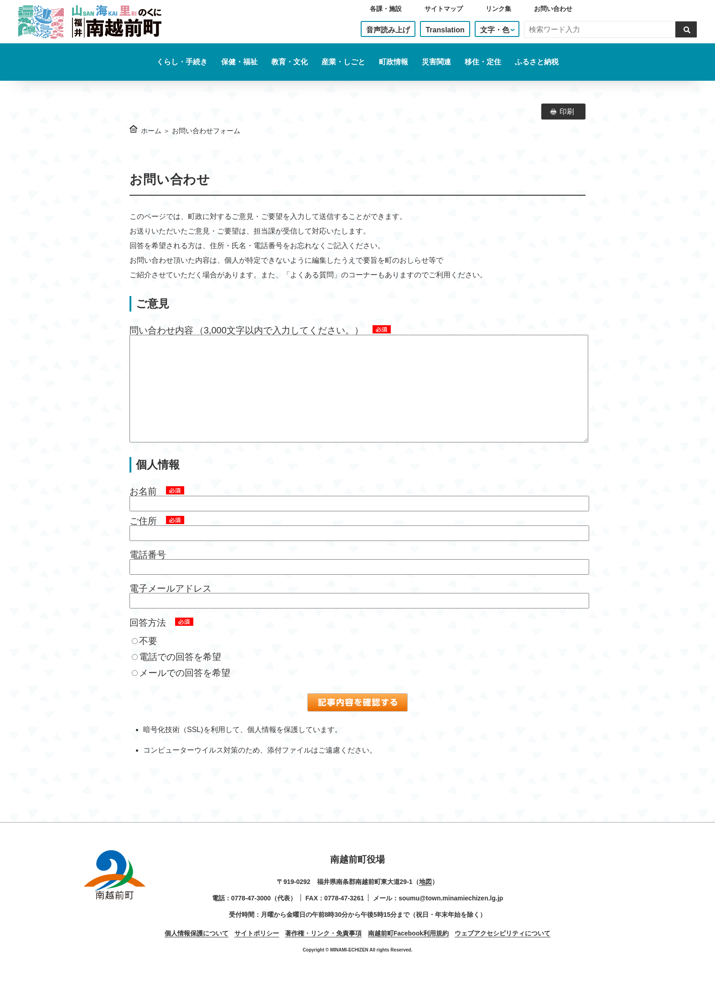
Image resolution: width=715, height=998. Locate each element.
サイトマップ (444, 8)
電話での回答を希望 (176, 675)
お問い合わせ (553, 8)
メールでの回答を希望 (181, 691)
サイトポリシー (256, 951)
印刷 (567, 111)
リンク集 (498, 8)
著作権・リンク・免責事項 (323, 951)
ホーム (151, 131)
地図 (425, 900)
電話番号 (148, 573)
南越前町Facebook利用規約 (408, 951)
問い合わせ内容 (161, 330)
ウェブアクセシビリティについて (502, 951)
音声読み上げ (388, 30)
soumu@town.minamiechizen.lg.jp (451, 916)
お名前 (143, 509)
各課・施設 (386, 8)
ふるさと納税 (537, 62)
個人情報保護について (196, 951)
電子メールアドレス (171, 607)
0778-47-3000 (251, 916)
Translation (444, 30)
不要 (144, 659)
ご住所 (143, 539)
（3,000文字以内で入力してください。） (279, 330)
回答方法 (148, 641)
